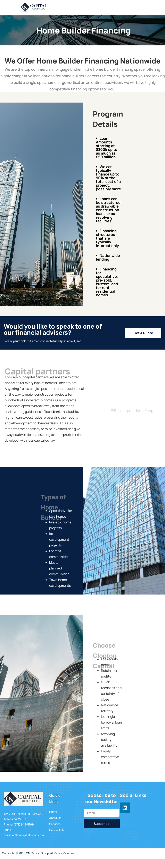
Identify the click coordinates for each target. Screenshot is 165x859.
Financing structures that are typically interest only (107, 238)
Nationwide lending (108, 257)
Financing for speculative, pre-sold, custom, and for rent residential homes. (107, 282)
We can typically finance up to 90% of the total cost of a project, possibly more (108, 177)
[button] (108, 147)
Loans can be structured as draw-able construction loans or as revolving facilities (108, 209)
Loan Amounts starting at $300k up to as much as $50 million (106, 147)
